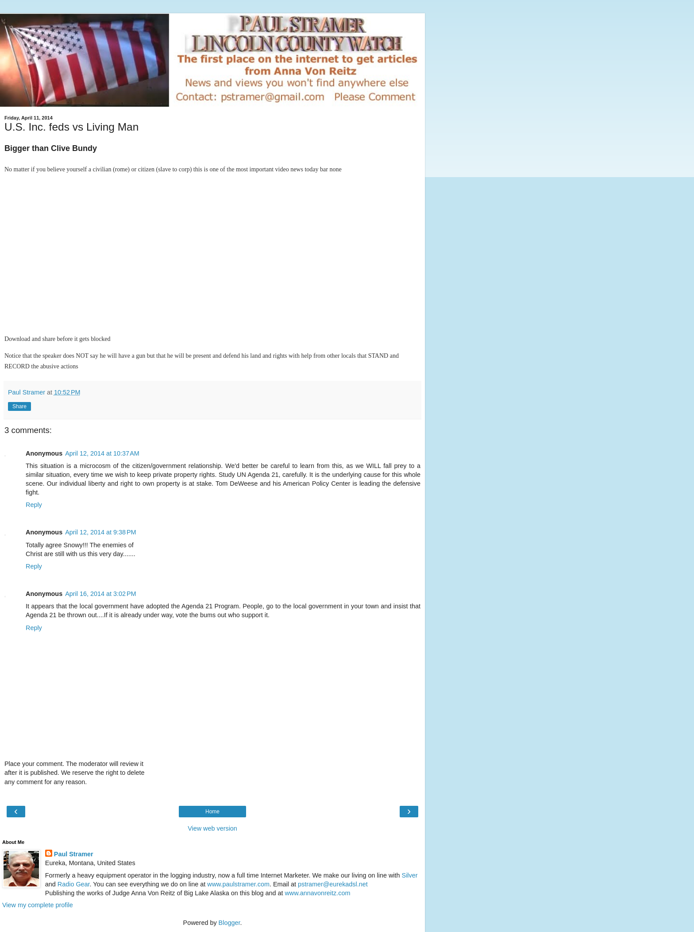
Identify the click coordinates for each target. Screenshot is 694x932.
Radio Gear (74, 884)
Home (212, 811)
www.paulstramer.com (238, 884)
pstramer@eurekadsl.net (333, 884)
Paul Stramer (73, 854)
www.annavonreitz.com (317, 893)
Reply (34, 504)
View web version (212, 828)
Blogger (229, 922)
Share (19, 406)
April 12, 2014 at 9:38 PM (100, 532)
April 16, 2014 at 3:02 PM (100, 593)
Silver (410, 875)
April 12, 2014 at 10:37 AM (102, 453)
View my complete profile (37, 905)
